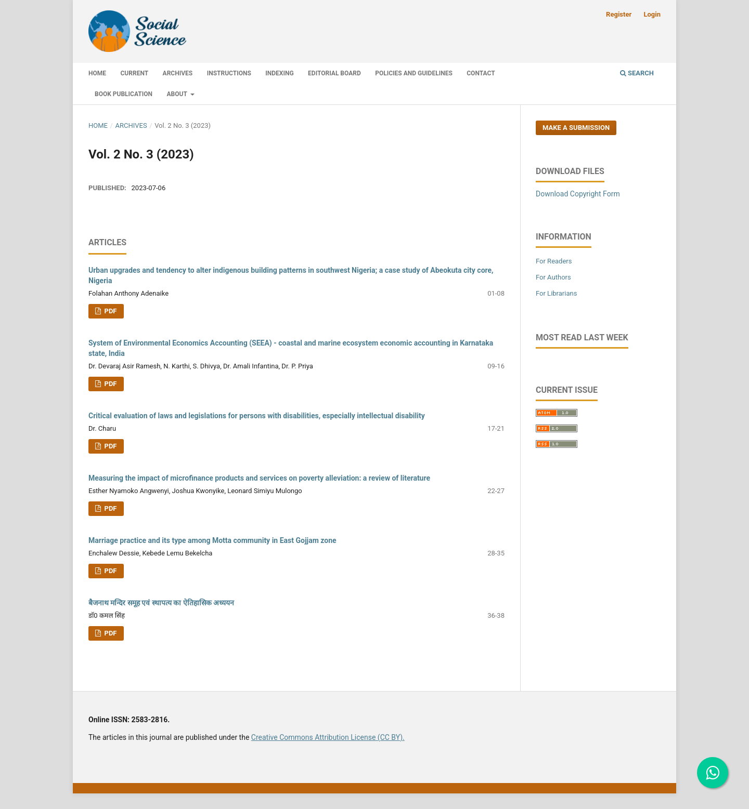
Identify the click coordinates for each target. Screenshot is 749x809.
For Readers (554, 261)
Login (652, 14)
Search (637, 73)
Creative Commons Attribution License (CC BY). (328, 737)
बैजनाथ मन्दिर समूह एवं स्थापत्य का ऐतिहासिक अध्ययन (161, 603)
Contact (481, 73)
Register (618, 14)
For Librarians (556, 293)
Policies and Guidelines (414, 73)
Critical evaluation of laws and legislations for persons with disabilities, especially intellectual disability (256, 416)
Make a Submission (576, 127)
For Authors (553, 277)
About (178, 94)
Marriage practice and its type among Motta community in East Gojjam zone (212, 540)
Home (97, 73)
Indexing (279, 73)
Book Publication (123, 94)
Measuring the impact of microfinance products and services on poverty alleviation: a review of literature (259, 478)
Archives (178, 73)
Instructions (229, 73)
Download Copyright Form (578, 194)
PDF (109, 311)
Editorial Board (334, 73)
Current (135, 73)
